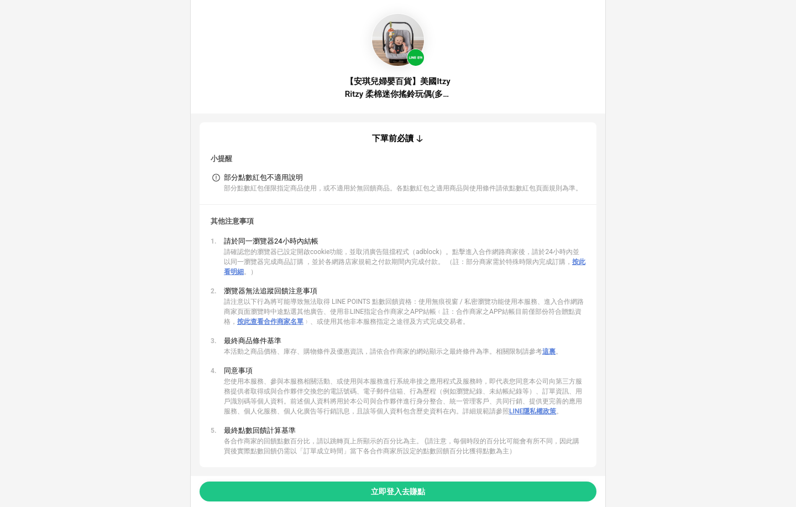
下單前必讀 (392, 138)
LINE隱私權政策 (532, 411)
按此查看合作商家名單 (270, 321)
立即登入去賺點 (398, 491)
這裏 (549, 351)
